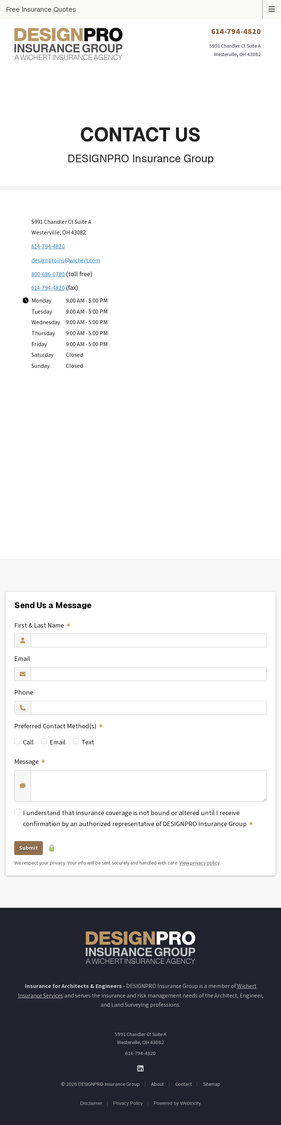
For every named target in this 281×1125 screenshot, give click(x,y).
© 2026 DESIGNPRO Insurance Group (100, 1084)
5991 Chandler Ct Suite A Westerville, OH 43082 (140, 1038)
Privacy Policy (128, 1103)
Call (28, 741)
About (157, 1084)
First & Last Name (42, 625)
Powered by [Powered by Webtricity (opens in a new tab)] (177, 1103)
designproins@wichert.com (65, 260)
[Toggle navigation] (272, 8)
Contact (183, 1084)
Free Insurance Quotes (41, 9)
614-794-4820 (48, 246)
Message (30, 761)
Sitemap (211, 1084)
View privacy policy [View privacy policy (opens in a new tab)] (199, 862)
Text (88, 741)
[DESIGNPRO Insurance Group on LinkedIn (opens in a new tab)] (141, 1068)
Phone (23, 692)
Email (22, 658)
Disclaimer (91, 1103)
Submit (28, 848)
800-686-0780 (48, 274)
